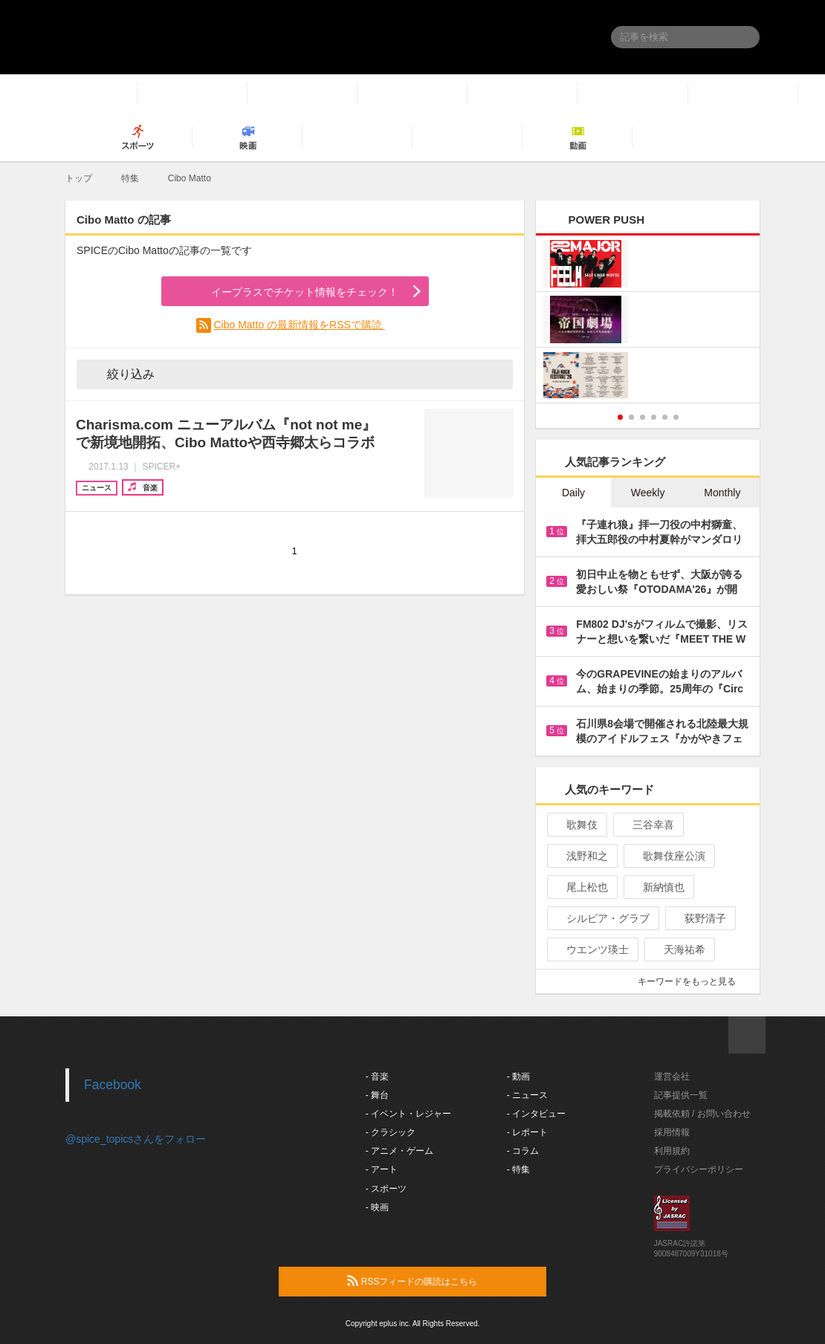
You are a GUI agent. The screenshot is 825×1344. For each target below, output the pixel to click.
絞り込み (120, 373)
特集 (130, 178)
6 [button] (676, 417)
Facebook (112, 1084)
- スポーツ (386, 1189)
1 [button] (620, 417)
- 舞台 (377, 1095)
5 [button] (664, 417)
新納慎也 (657, 887)
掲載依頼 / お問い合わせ (702, 1113)
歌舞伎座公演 (667, 856)
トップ (78, 178)
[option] (648, 321)
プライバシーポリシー (698, 1169)
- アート (382, 1169)
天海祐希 (678, 949)
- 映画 (377, 1207)
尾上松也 (581, 887)
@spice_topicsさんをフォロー (135, 1139)
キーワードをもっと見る (693, 981)
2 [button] (631, 417)
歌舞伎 (576, 825)
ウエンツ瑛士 (591, 949)
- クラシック (390, 1132)
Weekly (648, 493)
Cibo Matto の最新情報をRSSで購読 (298, 325)
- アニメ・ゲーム (399, 1151)
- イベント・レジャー (408, 1113)
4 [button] (653, 417)
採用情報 (672, 1132)
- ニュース (527, 1095)
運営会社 (672, 1076)
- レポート (527, 1132)
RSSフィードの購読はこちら (440, 1281)
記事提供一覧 (681, 1095)
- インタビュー (536, 1113)
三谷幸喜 (647, 825)
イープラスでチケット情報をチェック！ (287, 292)
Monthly (722, 493)
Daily (573, 493)
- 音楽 (377, 1076)
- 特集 (518, 1169)
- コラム (523, 1151)
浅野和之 (581, 856)
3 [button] (642, 417)
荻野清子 (699, 918)
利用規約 (672, 1151)
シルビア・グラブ (602, 918)
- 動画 (518, 1076)
